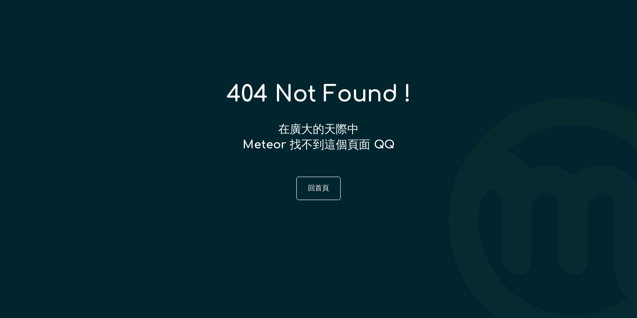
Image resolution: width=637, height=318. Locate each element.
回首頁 (318, 188)
